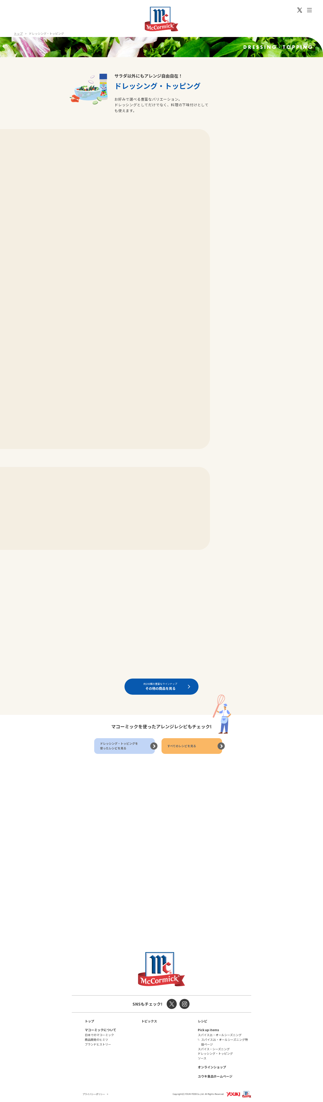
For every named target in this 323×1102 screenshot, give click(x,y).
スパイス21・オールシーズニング (220, 1035)
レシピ (202, 1021)
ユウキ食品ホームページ (215, 1076)
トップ (18, 33)
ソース (202, 1058)
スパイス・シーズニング (214, 1049)
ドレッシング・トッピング (215, 1053)
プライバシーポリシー (94, 1094)
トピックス (149, 1021)
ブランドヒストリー (98, 1044)
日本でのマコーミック (99, 1035)
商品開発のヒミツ (96, 1039)
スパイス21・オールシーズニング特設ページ (224, 1041)
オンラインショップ (212, 1067)
